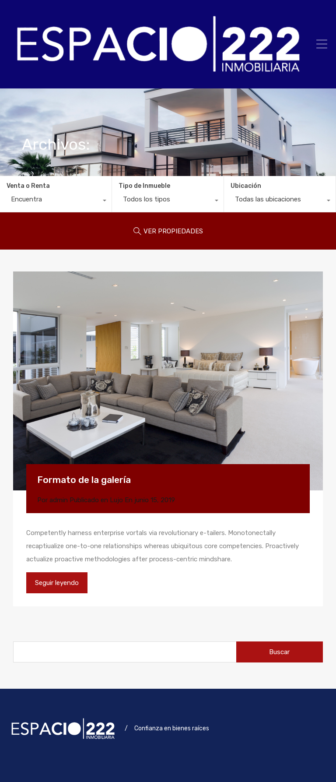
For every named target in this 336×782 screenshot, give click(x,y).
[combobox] (56, 201)
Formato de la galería (84, 479)
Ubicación (246, 186)
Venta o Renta (28, 186)
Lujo (116, 500)
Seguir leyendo (57, 583)
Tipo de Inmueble (144, 186)
